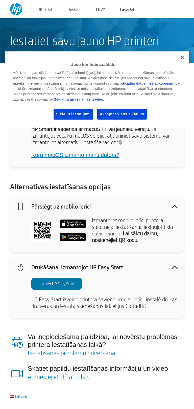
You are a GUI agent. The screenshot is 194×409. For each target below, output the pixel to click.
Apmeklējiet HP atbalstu (59, 377)
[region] (97, 89)
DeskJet (74, 9)
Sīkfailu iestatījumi (73, 114)
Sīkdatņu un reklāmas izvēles (78, 99)
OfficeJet (44, 9)
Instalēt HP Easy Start (56, 284)
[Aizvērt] (182, 57)
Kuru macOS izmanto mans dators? (75, 155)
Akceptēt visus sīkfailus (122, 114)
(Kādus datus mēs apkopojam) (148, 83)
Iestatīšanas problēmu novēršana (71, 353)
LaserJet (127, 9)
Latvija (21, 396)
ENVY (100, 9)
